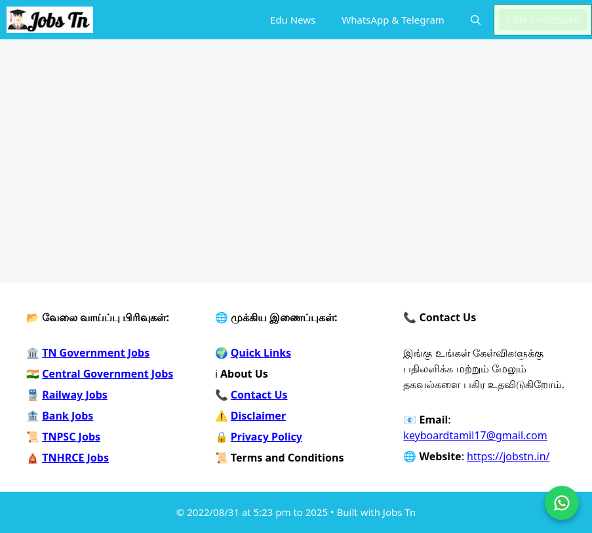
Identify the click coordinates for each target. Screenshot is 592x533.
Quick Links (261, 352)
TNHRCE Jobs (75, 457)
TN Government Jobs (95, 352)
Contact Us (259, 394)
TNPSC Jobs (71, 436)
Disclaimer (258, 415)
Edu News (292, 19)
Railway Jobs (75, 394)
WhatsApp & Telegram (393, 19)
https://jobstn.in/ (508, 456)
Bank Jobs (67, 415)
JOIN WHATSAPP (542, 19)
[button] (476, 19)
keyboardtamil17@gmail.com (475, 435)
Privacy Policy (266, 436)
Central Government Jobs (107, 373)
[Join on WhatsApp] (562, 503)
